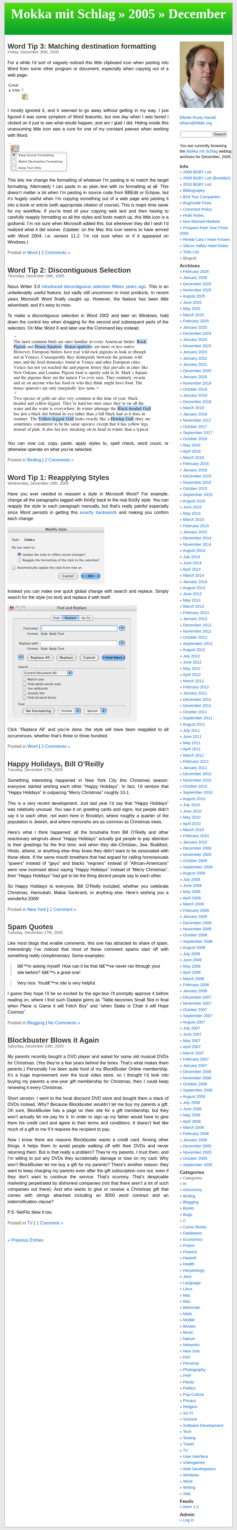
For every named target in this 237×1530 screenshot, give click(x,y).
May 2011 (191, 743)
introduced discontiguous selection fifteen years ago (94, 286)
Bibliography (194, 190)
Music (188, 1332)
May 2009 (191, 891)
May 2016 (191, 445)
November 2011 (197, 705)
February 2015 (196, 526)
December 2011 (197, 699)
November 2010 (197, 780)
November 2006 (197, 1078)
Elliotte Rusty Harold (198, 117)
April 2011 (192, 749)
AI (185, 1183)
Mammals (191, 1307)
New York (36, 909)
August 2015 (194, 501)
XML (187, 1494)
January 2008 (195, 991)
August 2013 (194, 588)
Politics (189, 1388)
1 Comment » (63, 909)
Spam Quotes (30, 927)
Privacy (189, 1400)
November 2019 (197, 383)
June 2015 (192, 507)
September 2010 (197, 792)
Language (192, 1283)
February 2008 (196, 985)
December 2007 (197, 997)
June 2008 (192, 960)
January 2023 (195, 352)
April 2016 (192, 451)
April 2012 (192, 674)
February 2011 (196, 761)
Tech (187, 1431)
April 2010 (192, 823)
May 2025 (191, 308)
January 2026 (195, 277)
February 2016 (196, 463)
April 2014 (192, 569)
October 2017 (195, 426)
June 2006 (192, 1109)
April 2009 (192, 898)
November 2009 (197, 854)
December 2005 (197, 1146)
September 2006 (197, 1090)
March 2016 (193, 457)
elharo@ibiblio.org (196, 123)
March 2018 (193, 408)
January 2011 (195, 768)
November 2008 (197, 929)
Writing (189, 1487)
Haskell (189, 1258)
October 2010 (195, 786)
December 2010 (197, 774)
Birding (34, 460)
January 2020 (195, 377)
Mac (186, 1295)
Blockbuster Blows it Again (53, 1040)
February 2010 (196, 836)
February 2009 (196, 910)
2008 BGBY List (197, 172)
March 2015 (193, 519)
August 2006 (194, 1096)
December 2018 (197, 402)
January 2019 (195, 395)
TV (30, 1223)
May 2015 (191, 513)
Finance (190, 1252)
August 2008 (194, 947)
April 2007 (192, 1047)
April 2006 (192, 1121)
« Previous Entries (25, 1240)
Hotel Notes (193, 215)
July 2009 (191, 879)
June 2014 (192, 563)
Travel (188, 1444)
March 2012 (193, 681)
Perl (186, 1357)
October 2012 (195, 637)
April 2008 (192, 972)
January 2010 (195, 842)
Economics (192, 1239)
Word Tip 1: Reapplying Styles (58, 477)
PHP (187, 1376)
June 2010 (192, 811)
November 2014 (197, 544)
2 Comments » (56, 252)
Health (189, 1264)
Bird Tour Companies (201, 197)
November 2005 (197, 1152)
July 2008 (191, 954)
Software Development (203, 1425)
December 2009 (197, 848)
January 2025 (195, 327)
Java (187, 1276)
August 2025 (194, 296)
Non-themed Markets (201, 221)
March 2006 (193, 1127)
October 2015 (195, 488)
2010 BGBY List (197, 184)
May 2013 (191, 600)
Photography (194, 1369)
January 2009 (195, 916)
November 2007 (197, 1003)
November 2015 (197, 482)
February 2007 (196, 1059)
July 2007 (191, 1028)
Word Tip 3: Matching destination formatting (81, 46)
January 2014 (195, 581)
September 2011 (197, 718)
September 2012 (197, 643)
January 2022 (195, 358)
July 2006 (191, 1102)
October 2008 (195, 935)
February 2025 (196, 321)
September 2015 (197, 494)
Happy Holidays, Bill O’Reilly (55, 764)
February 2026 (196, 271)
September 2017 (197, 432)
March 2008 (193, 979)
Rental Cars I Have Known (206, 239)
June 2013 (192, 594)
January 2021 (195, 364)
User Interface (195, 1456)
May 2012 (191, 668)
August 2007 (194, 1022)
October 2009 (195, 860)
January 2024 (195, 339)
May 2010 (191, 817)
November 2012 (197, 631)
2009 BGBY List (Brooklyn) (207, 178)
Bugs (187, 1214)
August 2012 (194, 649)
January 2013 (195, 619)
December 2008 (197, 923)
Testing (189, 1438)
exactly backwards (98, 512)
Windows (191, 1475)
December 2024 (197, 333)
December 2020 (197, 371)
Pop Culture (193, 1394)
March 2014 (193, 575)
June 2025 (192, 302)
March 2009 (193, 904)
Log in (188, 1520)
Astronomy (192, 1189)
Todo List (191, 252)
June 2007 (192, 1034)
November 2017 (197, 420)
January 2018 (195, 414)
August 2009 (194, 873)
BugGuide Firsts (197, 203)
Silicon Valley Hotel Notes (205, 246)
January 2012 (195, 693)
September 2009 (197, 867)
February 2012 (196, 687)
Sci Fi (188, 1413)
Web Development (199, 1469)
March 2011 (193, 755)
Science (190, 1419)
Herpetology (194, 1270)
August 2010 (194, 799)
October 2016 (195, 439)
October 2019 (195, 389)
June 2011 (192, 736)
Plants (188, 1382)
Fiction (189, 1245)
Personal (191, 1363)
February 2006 (196, 1133)
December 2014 (197, 538)
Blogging (35, 1022)
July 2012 (191, 656)
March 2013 (193, 606)
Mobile (189, 1320)
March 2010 (193, 829)
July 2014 (191, 557)
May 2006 (191, 1115)
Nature (189, 1338)
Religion (190, 1406)
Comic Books (195, 1227)
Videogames (194, 1462)
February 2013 (196, 612)
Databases (192, 1233)
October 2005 (195, 1158)
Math (187, 1314)
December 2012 (197, 625)
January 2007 (195, 1065)
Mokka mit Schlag (63, 13)
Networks (191, 1345)
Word (32, 252)
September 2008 (197, 941)
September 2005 (197, 1165)
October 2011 (195, 712)
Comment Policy (197, 209)
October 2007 (195, 1009)
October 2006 (195, 1084)
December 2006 (197, 1071)
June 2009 (192, 885)
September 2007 (197, 1016)
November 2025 (197, 290)
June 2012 (192, 662)
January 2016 (195, 470)
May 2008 (191, 966)
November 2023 (197, 346)
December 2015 (197, 476)
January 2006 (195, 1140)
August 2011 (194, 724)
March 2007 (193, 1053)
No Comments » (64, 1022)
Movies (189, 1326)
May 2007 (191, 1040)
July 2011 (191, 730)
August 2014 (194, 550)
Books (188, 1208)
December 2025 (197, 284)
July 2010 (191, 805)
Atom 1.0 (191, 1507)
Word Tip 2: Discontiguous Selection (69, 270)
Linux (187, 1289)
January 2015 (195, 532)
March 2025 (193, 315)
